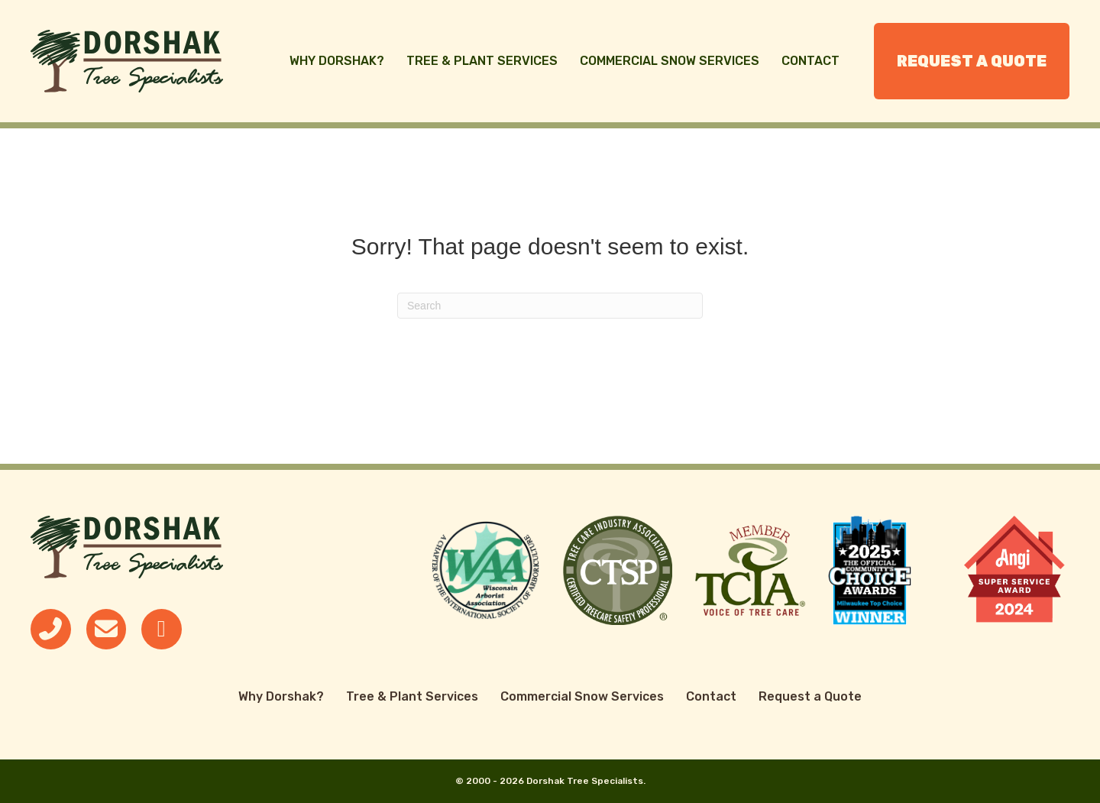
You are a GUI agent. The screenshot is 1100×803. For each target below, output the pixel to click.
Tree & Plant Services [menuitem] (482, 60)
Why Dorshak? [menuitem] (337, 60)
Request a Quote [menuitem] (972, 61)
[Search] (550, 306)
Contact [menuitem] (810, 60)
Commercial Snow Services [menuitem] (669, 60)
